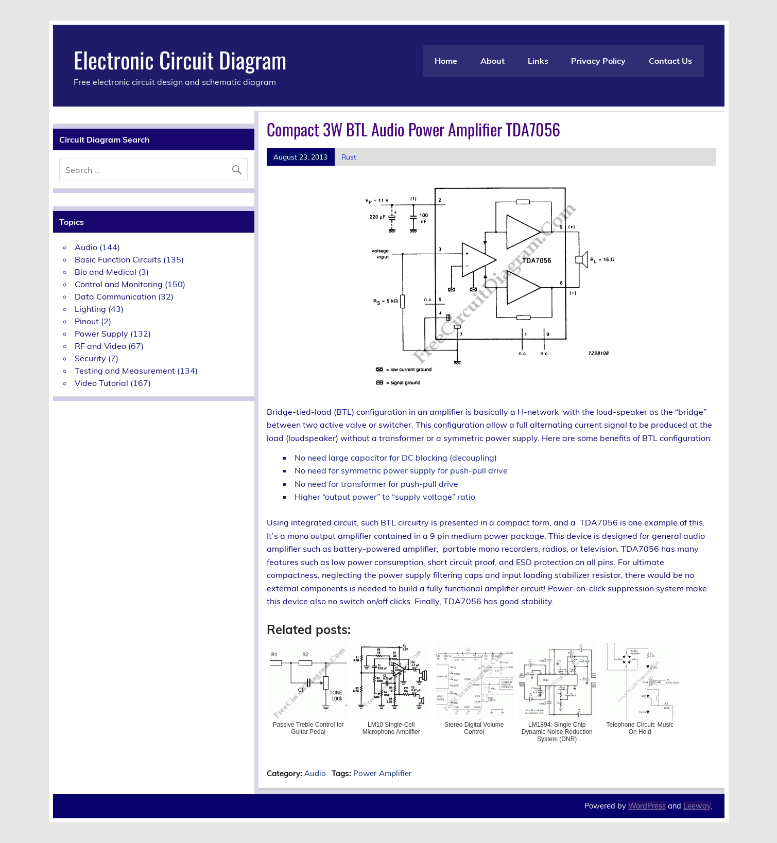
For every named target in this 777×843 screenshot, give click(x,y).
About (492, 61)
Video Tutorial (101, 383)
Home (446, 61)
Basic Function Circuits (118, 259)
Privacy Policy (598, 61)
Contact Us (670, 61)
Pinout (87, 321)
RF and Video (100, 346)
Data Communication (115, 296)
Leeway (697, 806)
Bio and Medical (105, 272)
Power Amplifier (382, 773)
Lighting (90, 309)
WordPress (647, 806)
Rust (348, 156)
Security (90, 358)
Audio (315, 773)
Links (538, 61)
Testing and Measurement (125, 370)
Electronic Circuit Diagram (180, 59)
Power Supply (101, 333)
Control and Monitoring (119, 284)
